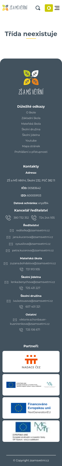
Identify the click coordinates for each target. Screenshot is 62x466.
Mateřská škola (31, 124)
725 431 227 (33, 288)
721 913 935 (33, 269)
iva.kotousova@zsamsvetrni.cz (33, 300)
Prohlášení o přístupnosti (31, 152)
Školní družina (31, 129)
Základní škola (30, 118)
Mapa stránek (31, 146)
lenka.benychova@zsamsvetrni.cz (33, 282)
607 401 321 (33, 306)
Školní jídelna (31, 135)
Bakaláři (49, 8)
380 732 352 (21, 217)
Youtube (31, 140)
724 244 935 (47, 217)
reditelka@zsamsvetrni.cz (33, 230)
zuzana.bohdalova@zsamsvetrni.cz (33, 263)
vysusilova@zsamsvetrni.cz (33, 243)
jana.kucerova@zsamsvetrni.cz (33, 237)
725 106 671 (33, 329)
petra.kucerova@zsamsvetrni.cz (33, 250)
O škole (31, 112)
